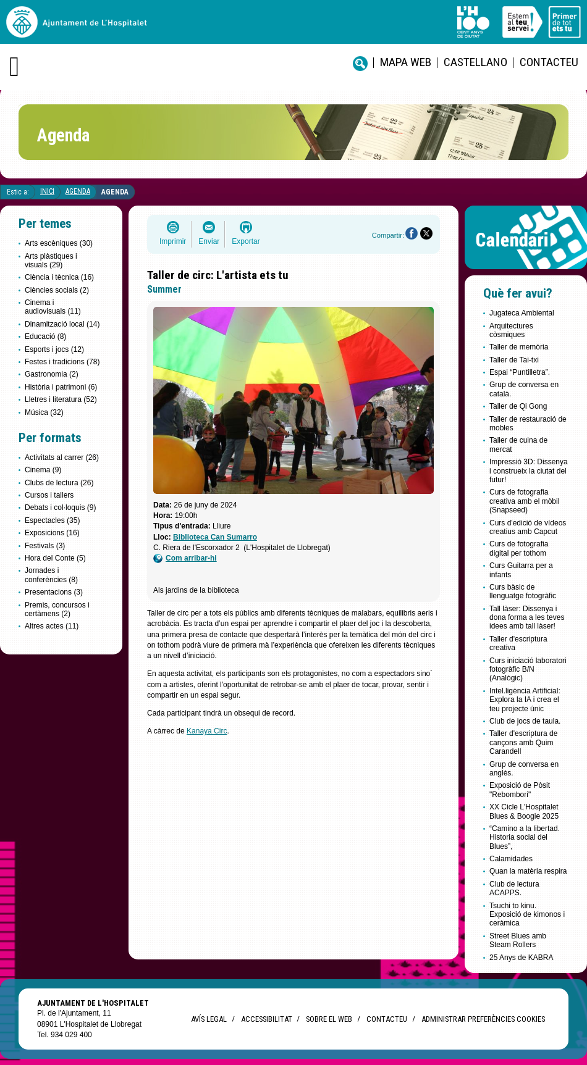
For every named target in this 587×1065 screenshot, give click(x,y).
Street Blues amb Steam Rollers (517, 940)
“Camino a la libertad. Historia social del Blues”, (524, 837)
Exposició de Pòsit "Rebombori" (519, 789)
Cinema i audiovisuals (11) (53, 306)
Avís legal (209, 1019)
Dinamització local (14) (62, 324)
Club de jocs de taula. (524, 721)
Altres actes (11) (51, 626)
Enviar (208, 241)
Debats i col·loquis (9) (60, 507)
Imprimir (172, 241)
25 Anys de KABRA (521, 957)
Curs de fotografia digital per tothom (518, 548)
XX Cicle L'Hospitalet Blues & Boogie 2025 (524, 811)
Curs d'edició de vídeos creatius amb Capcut (527, 527)
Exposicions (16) (52, 532)
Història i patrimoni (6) (61, 387)
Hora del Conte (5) (55, 558)
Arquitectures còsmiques (511, 330)
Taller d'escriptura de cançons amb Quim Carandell (523, 742)
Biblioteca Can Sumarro (215, 537)
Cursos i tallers (49, 495)
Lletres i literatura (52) (61, 399)
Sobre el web (329, 1019)
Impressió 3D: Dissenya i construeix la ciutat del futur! (528, 470)
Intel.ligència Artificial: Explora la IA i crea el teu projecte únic (524, 700)
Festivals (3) (45, 545)
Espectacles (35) (52, 520)
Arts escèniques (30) (59, 243)
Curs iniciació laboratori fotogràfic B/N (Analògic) (528, 669)
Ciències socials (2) (57, 290)
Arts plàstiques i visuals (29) (51, 260)
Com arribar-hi (185, 558)
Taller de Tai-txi (514, 360)
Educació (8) (45, 336)
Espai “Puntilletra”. (519, 372)
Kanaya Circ (207, 731)
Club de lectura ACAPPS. (514, 888)
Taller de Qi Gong (518, 406)
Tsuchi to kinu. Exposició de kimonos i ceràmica (527, 914)
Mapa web (405, 62)
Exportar (246, 241)
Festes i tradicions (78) (62, 361)
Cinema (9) (43, 470)
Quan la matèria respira (528, 871)
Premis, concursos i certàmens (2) (57, 609)
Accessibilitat (266, 1019)
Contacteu (549, 62)
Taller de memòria (518, 347)
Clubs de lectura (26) (59, 482)
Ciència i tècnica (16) (59, 277)
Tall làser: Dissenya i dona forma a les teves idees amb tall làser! (526, 617)
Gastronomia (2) (51, 374)
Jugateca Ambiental (521, 313)
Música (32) (44, 412)
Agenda (77, 191)
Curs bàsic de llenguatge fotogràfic (522, 591)
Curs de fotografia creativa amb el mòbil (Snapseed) (524, 501)
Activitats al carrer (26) (62, 457)
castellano (475, 62)
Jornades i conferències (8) (51, 574)
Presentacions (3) (54, 592)
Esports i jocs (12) (54, 349)
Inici (47, 191)
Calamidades (511, 858)
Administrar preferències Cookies (483, 1019)
